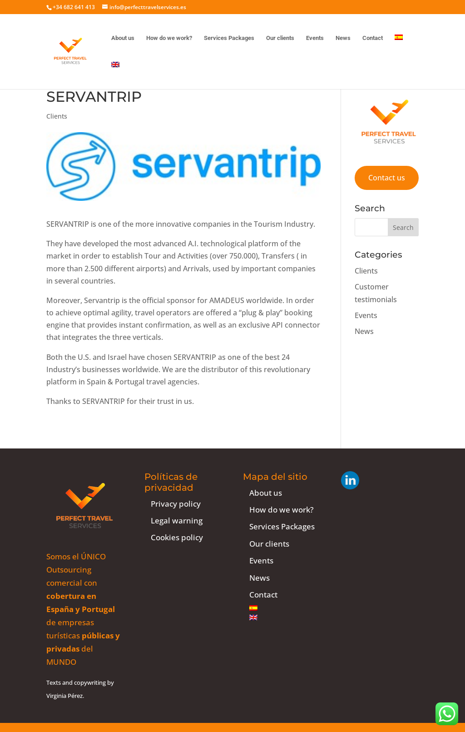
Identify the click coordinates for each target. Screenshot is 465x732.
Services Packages (229, 38)
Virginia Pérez (64, 696)
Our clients (280, 38)
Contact (372, 38)
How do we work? (169, 38)
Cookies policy (177, 537)
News (343, 38)
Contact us (386, 178)
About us (122, 38)
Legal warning (177, 520)
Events (315, 38)
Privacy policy (176, 503)
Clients (56, 116)
